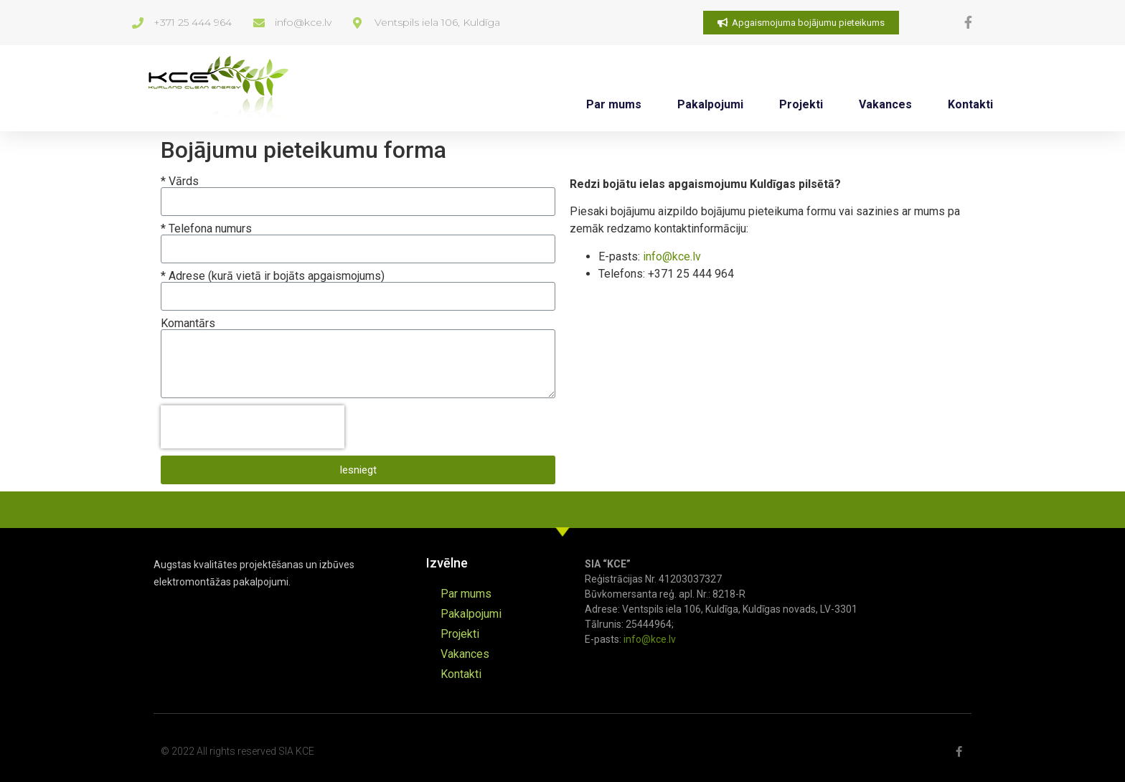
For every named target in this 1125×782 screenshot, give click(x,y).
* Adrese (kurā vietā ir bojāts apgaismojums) (273, 276)
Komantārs (188, 323)
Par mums (613, 104)
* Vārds (180, 181)
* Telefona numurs (206, 229)
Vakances (885, 104)
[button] (801, 23)
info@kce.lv (672, 256)
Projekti (801, 104)
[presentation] (252, 426)
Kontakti (970, 104)
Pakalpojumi (710, 104)
